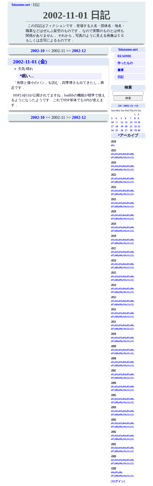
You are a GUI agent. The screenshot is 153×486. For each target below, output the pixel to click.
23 (139, 126)
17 (112, 126)
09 (120, 157)
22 (135, 126)
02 (116, 154)
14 (131, 122)
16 (139, 122)
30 (139, 130)
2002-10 (38, 50)
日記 (121, 77)
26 (122, 130)
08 (116, 157)
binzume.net (21, 5)
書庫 (121, 70)
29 (135, 130)
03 (120, 154)
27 (126, 130)
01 (113, 145)
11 (128, 157)
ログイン (118, 481)
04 (124, 154)
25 (116, 130)
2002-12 (79, 50)
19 (122, 126)
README (124, 56)
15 (135, 122)
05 (128, 154)
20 (126, 126)
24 (112, 130)
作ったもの (125, 63)
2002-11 (128, 105)
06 (132, 154)
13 (126, 122)
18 (116, 126)
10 (119, 105)
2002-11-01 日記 (76, 15)
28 (131, 130)
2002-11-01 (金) (30, 61)
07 (113, 157)
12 (136, 105)
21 (131, 126)
